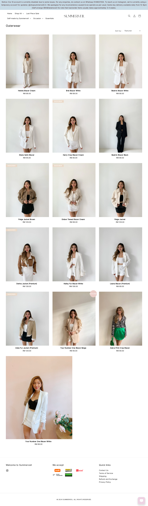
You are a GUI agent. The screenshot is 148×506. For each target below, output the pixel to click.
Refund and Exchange (108, 479)
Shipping (102, 476)
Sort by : (118, 31)
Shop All (18, 13)
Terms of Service (106, 473)
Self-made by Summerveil (18, 18)
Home (9, 13)
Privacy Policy (105, 482)
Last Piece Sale (32, 13)
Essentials (50, 18)
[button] (129, 16)
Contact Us (103, 470)
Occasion (37, 18)
